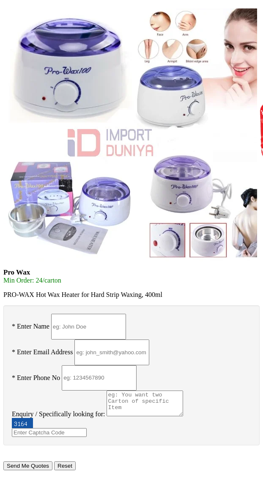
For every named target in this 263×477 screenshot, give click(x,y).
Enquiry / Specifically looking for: (58, 414)
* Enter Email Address (42, 352)
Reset (65, 466)
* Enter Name (30, 326)
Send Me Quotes (28, 466)
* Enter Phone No (36, 377)
